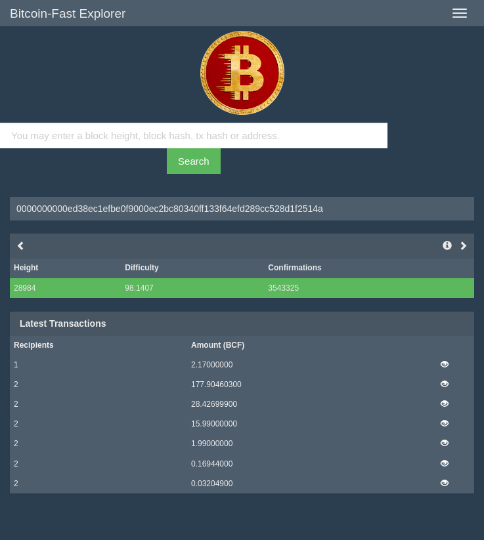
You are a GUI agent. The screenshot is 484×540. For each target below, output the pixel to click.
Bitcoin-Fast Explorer (67, 13)
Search (193, 161)
